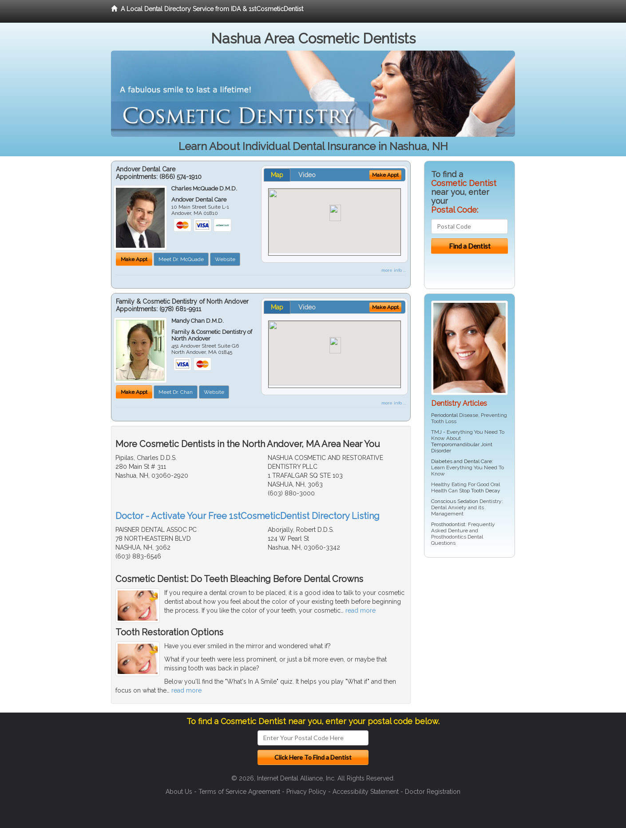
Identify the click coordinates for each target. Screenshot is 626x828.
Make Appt (134, 259)
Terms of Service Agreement (239, 791)
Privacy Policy (306, 791)
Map (277, 174)
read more (360, 610)
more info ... (393, 270)
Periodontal (444, 415)
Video (307, 174)
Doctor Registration (432, 791)
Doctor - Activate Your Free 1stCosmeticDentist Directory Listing (247, 516)
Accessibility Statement (366, 791)
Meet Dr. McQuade (181, 259)
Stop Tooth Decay (479, 490)
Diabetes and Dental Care (461, 461)
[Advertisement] (469, 633)
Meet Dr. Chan (175, 392)
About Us (179, 791)
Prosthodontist (448, 524)
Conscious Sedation (454, 501)
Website (225, 259)
